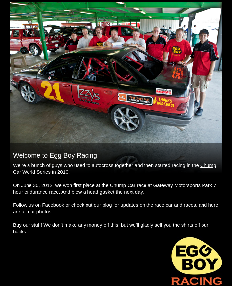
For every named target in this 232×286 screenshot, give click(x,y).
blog (107, 205)
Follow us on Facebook (38, 205)
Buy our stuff (27, 225)
